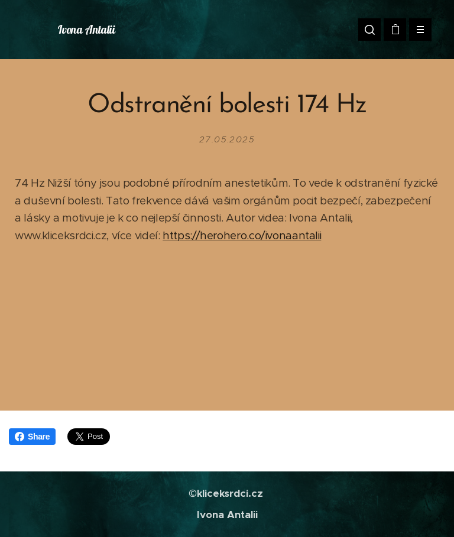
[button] (369, 29)
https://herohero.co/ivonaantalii (242, 235)
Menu (416, 29)
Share (32, 436)
